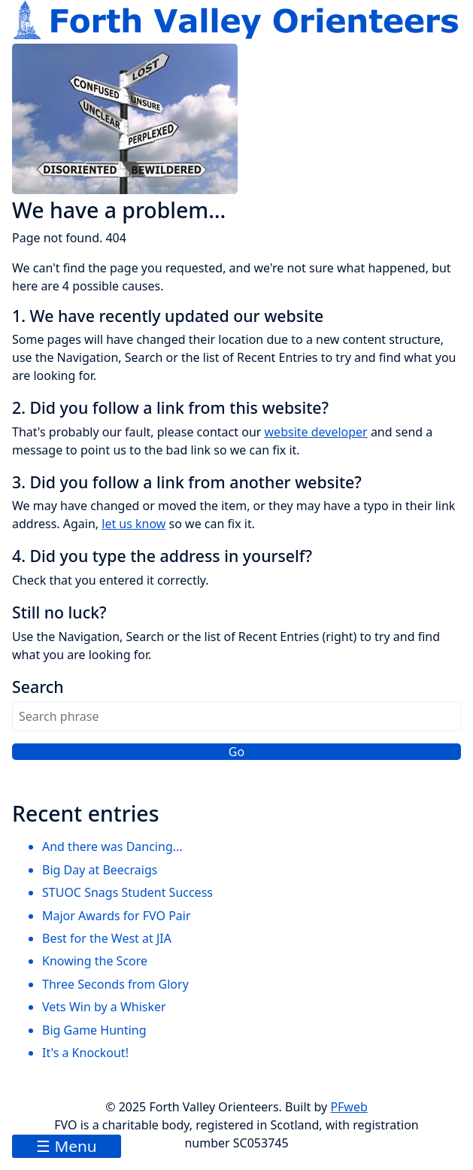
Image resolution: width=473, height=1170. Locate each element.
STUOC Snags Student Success (127, 892)
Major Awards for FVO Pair (116, 915)
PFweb (348, 1107)
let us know (133, 523)
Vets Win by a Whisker (104, 1006)
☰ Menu (66, 1145)
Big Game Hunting (94, 1030)
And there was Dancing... (112, 846)
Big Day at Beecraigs (99, 870)
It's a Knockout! (85, 1052)
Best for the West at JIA (106, 938)
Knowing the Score (94, 961)
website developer (316, 432)
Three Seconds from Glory (115, 984)
